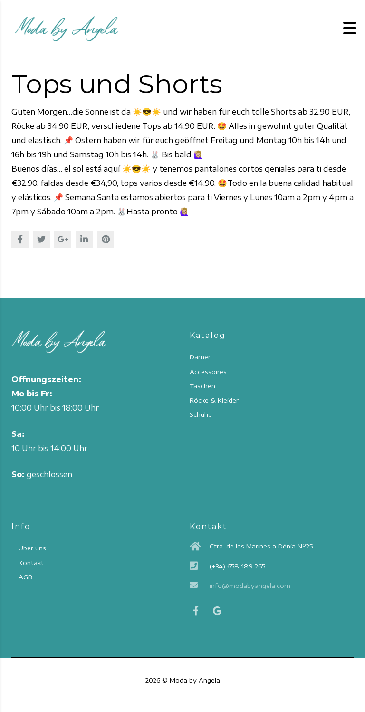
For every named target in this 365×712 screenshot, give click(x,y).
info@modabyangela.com (250, 585)
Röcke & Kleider (214, 400)
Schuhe (201, 414)
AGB (25, 577)
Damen (201, 357)
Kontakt (31, 563)
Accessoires (208, 371)
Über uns (32, 548)
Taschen (202, 386)
